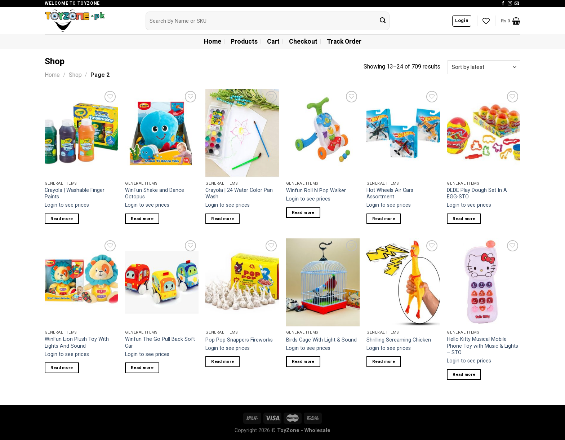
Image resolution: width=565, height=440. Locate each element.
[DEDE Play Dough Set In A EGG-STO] (483, 133)
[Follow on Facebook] (503, 3)
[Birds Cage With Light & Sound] (323, 282)
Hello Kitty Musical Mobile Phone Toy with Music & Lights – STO (482, 346)
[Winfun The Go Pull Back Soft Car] (162, 282)
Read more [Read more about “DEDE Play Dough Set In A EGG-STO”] (464, 218)
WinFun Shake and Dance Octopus (154, 193)
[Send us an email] (517, 3)
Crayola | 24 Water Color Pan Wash (239, 193)
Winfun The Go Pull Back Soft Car (160, 342)
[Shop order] (484, 67)
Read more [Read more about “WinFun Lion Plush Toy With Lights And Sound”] (61, 367)
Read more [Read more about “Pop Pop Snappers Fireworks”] (222, 361)
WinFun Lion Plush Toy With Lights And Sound (77, 342)
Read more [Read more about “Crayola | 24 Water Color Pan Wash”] (222, 218)
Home (212, 41)
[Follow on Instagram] (510, 3)
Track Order (344, 41)
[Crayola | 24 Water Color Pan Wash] (242, 133)
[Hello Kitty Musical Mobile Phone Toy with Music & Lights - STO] (483, 282)
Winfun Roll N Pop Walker (316, 191)
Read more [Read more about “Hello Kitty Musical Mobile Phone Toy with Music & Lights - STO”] (464, 374)
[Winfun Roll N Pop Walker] (323, 133)
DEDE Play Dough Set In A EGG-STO (477, 193)
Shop (75, 74)
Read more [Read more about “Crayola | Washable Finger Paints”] (61, 218)
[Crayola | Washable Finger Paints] (81, 133)
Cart (273, 41)
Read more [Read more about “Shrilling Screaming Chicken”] (383, 361)
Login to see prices (67, 205)
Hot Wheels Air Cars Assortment (389, 193)
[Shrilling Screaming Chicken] (403, 282)
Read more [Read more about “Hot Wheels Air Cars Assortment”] (383, 218)
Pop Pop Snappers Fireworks (239, 340)
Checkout (303, 41)
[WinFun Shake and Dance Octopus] (162, 133)
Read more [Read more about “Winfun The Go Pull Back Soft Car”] (142, 367)
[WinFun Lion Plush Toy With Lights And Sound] (81, 282)
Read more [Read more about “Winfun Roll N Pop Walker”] (303, 212)
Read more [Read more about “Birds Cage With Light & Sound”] (303, 361)
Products (244, 41)
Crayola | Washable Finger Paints (74, 193)
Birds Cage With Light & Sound (321, 340)
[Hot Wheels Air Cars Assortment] (403, 133)
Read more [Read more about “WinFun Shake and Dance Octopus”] (142, 218)
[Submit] (383, 21)
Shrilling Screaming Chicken (398, 340)
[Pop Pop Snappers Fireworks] (242, 282)
